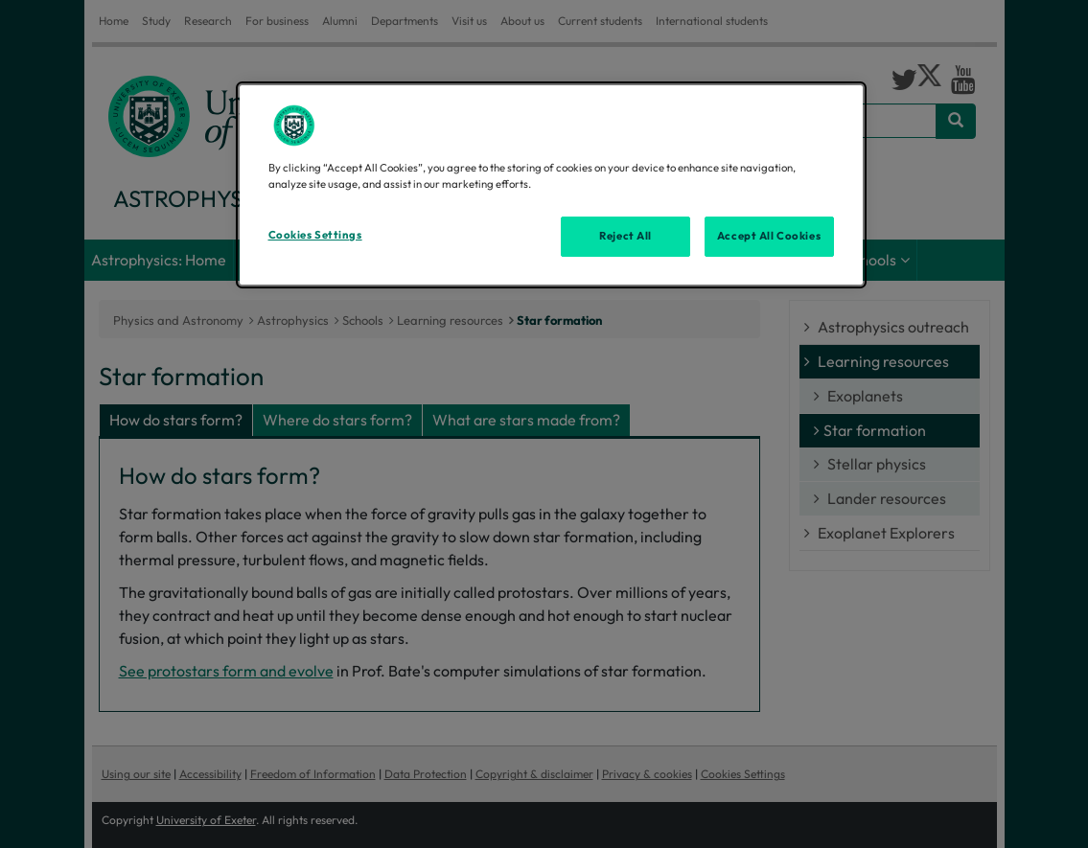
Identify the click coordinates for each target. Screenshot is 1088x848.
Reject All (625, 235)
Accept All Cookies (769, 235)
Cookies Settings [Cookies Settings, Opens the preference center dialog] (315, 234)
